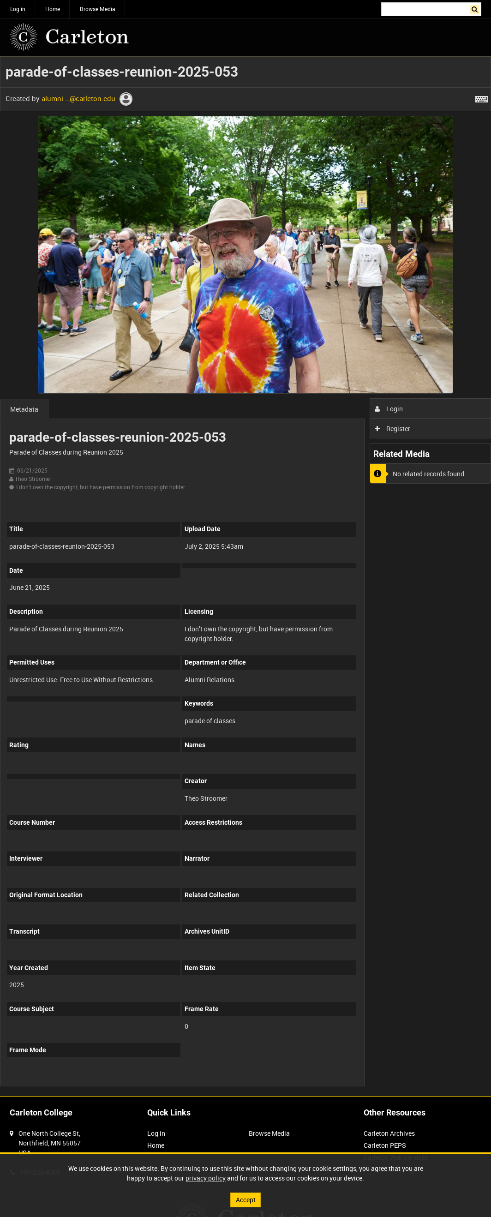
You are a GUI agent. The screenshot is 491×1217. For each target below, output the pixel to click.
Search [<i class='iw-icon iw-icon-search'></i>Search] (476, 8)
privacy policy (206, 1178)
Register (392, 428)
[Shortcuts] (481, 97)
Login (389, 408)
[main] (245, 576)
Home (52, 8)
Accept (246, 1199)
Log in (17, 8)
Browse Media (97, 8)
